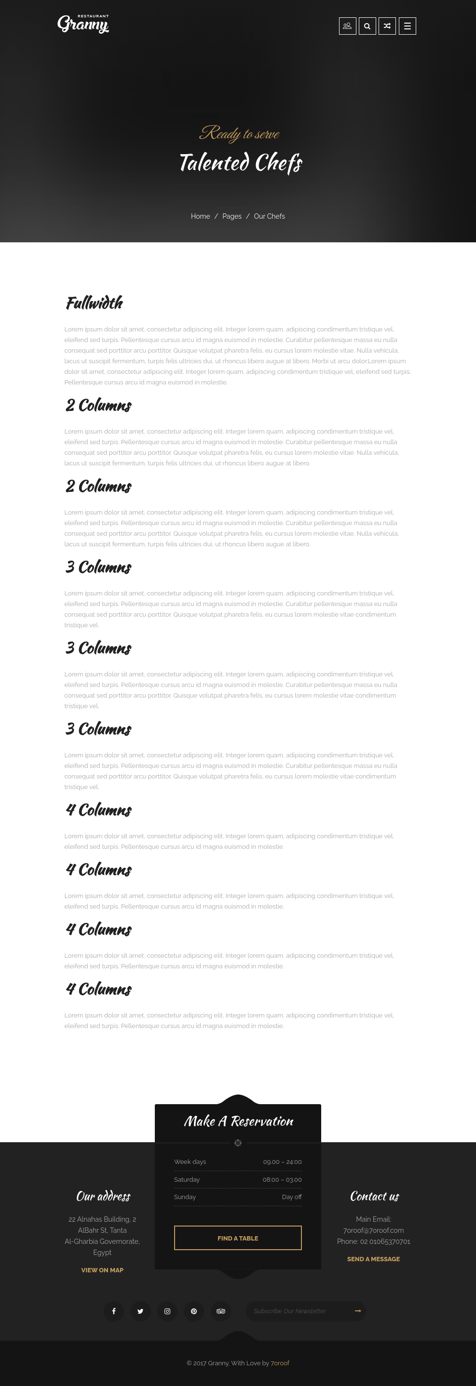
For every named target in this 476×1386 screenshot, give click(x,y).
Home (200, 216)
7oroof (280, 1363)
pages (232, 216)
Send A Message (373, 1259)
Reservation (348, 25)
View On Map (102, 1270)
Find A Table (238, 1238)
